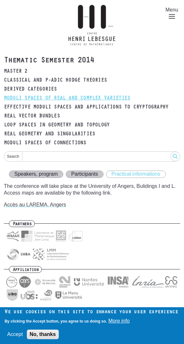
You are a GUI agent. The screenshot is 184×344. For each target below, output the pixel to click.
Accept (15, 336)
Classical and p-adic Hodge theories (55, 80)
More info (119, 322)
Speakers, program (36, 174)
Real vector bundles (32, 116)
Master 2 (15, 71)
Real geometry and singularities (49, 134)
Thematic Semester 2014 (49, 61)
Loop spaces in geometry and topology (57, 125)
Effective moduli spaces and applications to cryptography (86, 107)
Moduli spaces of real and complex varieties (67, 98)
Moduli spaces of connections (45, 143)
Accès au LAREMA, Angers (35, 204)
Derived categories (30, 89)
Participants (84, 174)
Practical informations (135, 174)
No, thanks (43, 336)
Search (13, 156)
